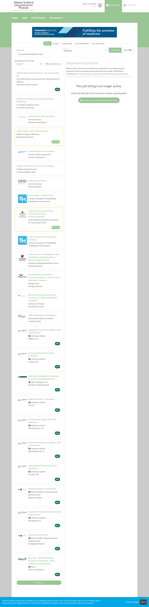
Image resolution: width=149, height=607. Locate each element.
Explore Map (67, 43)
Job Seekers (113, 5)
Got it (143, 602)
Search (47, 43)
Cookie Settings (131, 602)
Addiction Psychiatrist (37, 180)
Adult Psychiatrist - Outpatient (41, 399)
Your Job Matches (82, 43)
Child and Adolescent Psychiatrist (42, 315)
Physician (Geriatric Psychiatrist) (42, 488)
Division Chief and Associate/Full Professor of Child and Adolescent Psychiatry (42, 298)
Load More (39, 582)
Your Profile (38, 18)
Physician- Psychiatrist (38, 535)
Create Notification (53, 64)
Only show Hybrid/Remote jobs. (31, 54)
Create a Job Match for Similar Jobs (99, 100)
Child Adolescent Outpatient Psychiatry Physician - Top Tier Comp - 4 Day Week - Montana (44, 277)
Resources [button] (56, 18)
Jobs (24, 18)
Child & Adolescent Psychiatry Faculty (32, 131)
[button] (127, 50)
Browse (56, 43)
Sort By (19, 64)
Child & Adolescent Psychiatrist (41, 116)
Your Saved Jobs (98, 43)
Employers (130, 5)
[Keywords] (39, 50)
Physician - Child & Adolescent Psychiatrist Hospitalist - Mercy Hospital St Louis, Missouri (41, 561)
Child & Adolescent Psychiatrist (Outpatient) (35, 166)
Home (15, 18)
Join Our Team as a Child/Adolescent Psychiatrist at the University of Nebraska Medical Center (43, 257)
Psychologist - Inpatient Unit (40, 195)
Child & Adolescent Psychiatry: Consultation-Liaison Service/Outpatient (41, 214)
